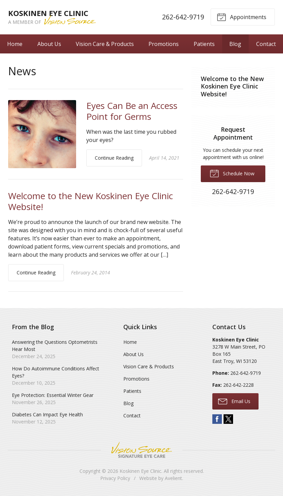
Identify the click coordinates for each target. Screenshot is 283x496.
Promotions (163, 44)
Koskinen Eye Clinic (140, 471)
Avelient (173, 478)
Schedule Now (232, 173)
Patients (204, 44)
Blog (235, 44)
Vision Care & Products (105, 44)
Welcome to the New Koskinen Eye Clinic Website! (90, 201)
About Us (49, 44)
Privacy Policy (115, 478)
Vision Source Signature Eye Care (141, 450)
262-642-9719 (183, 16)
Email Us (234, 401)
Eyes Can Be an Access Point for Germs (131, 111)
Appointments (241, 16)
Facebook (217, 419)
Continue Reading (114, 158)
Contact (266, 44)
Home (14, 44)
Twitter (228, 419)
